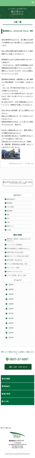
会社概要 (6, 379)
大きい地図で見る (6, 428)
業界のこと (10, 226)
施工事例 (6, 394)
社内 (8, 218)
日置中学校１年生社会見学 (15, 252)
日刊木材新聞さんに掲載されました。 (18, 248)
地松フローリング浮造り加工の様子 (18, 256)
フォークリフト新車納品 (14, 244)
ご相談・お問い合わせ (18, 367)
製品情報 (9, 211)
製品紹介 (6, 386)
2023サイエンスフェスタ (14, 271)
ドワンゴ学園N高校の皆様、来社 (17, 264)
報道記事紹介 (11, 199)
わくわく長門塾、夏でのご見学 (16, 275)
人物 (32, 163)
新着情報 (9, 203)
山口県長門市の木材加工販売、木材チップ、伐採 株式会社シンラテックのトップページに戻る (17, 183)
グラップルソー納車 (13, 267)
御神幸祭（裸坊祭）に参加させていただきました (18, 240)
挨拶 (8, 214)
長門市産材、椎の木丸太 (14, 260)
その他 (9, 230)
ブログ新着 (27, 163)
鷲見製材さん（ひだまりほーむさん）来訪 (18, 31)
